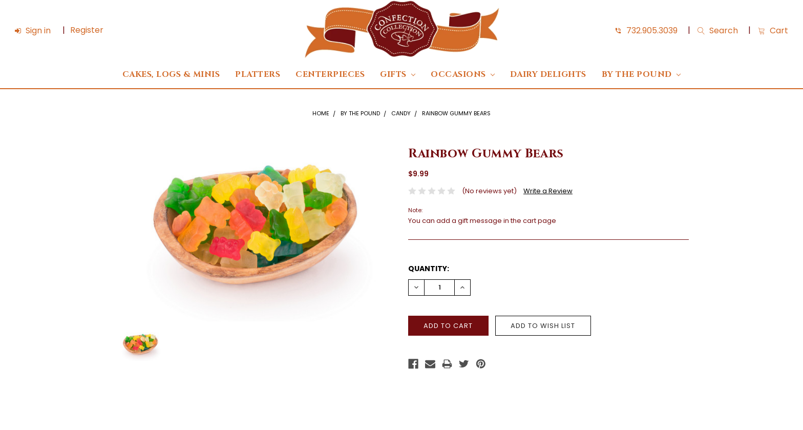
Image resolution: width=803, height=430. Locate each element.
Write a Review (548, 191)
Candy (401, 113)
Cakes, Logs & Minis (171, 74)
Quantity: (428, 268)
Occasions (463, 74)
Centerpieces (330, 74)
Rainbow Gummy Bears (456, 113)
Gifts (397, 74)
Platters (257, 74)
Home (320, 113)
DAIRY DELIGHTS (548, 74)
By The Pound (641, 74)
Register (86, 30)
